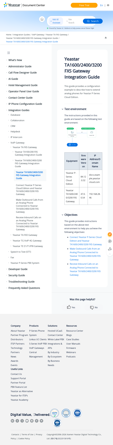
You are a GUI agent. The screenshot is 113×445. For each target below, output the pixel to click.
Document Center (34, 5)
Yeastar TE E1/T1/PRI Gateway (28, 246)
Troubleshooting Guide (21, 281)
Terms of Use (27, 434)
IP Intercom (16, 137)
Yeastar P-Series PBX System (25, 262)
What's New (15, 60)
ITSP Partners (17, 343)
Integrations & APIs (55, 345)
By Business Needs (54, 363)
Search (93, 21)
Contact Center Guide (20, 97)
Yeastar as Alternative (22, 391)
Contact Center (55, 335)
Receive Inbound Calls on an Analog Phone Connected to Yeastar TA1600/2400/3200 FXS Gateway (28, 223)
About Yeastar (18, 330)
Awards (14, 360)
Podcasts (71, 356)
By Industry (53, 352)
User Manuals (73, 343)
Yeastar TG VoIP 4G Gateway (27, 240)
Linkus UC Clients (38, 339)
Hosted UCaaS (55, 330)
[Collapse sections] (106, 38)
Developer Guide (17, 269)
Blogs (69, 335)
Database (15, 114)
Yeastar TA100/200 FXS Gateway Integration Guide (28, 153)
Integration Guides (21, 34)
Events (14, 365)
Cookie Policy (24, 438)
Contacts (15, 434)
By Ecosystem (55, 356)
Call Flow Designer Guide (22, 72)
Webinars (71, 352)
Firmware (71, 348)
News (13, 356)
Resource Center (74, 330)
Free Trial (84, 5)
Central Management (36, 354)
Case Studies (72, 339)
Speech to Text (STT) (21, 251)
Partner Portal (18, 382)
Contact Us (16, 374)
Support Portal (18, 378)
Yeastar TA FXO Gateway (25, 235)
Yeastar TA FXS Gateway (56, 34)
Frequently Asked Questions (24, 288)
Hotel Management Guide (22, 85)
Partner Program (19, 335)
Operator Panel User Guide (23, 91)
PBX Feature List (19, 386)
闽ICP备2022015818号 (60, 438)
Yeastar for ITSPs (19, 395)
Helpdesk (15, 131)
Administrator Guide (19, 66)
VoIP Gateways (36, 348)
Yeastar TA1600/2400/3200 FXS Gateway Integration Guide (32, 38)
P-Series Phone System (37, 333)
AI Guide (13, 78)
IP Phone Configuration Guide (25, 103)
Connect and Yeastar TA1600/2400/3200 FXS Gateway (29, 190)
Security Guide (16, 275)
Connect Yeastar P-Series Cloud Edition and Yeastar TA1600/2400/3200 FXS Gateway (86, 241)
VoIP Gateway (38, 34)
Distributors (17, 339)
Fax (12, 257)
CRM (13, 126)
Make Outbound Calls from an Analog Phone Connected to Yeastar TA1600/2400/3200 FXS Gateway (29, 205)
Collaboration (17, 120)
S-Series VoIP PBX (38, 343)
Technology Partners (16, 350)
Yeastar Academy (19, 399)
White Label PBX (56, 339)
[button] (6, 60)
